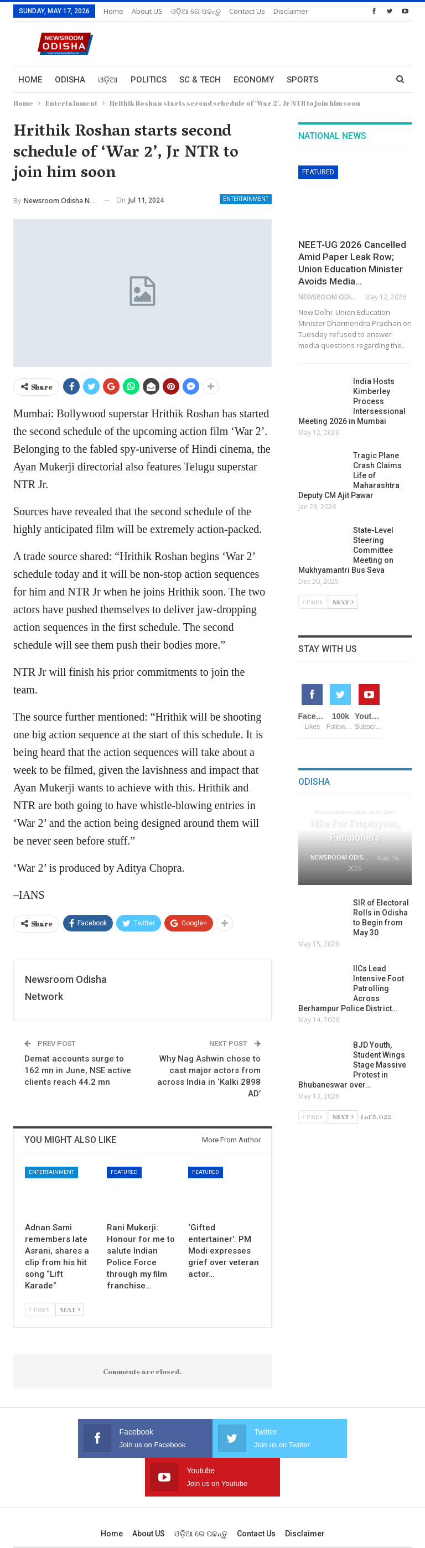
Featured (124, 1172)
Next (69, 1309)
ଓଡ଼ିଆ (108, 80)
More (241, 11)
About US (147, 11)
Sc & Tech (200, 80)
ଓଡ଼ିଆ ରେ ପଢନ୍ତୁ (196, 11)
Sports (302, 80)
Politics (149, 80)
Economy (254, 80)
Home (113, 11)
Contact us (256, 1494)
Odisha (70, 80)
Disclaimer (305, 1494)
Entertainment (245, 199)
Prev (39, 1309)
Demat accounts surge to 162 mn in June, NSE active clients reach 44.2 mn (77, 1070)
